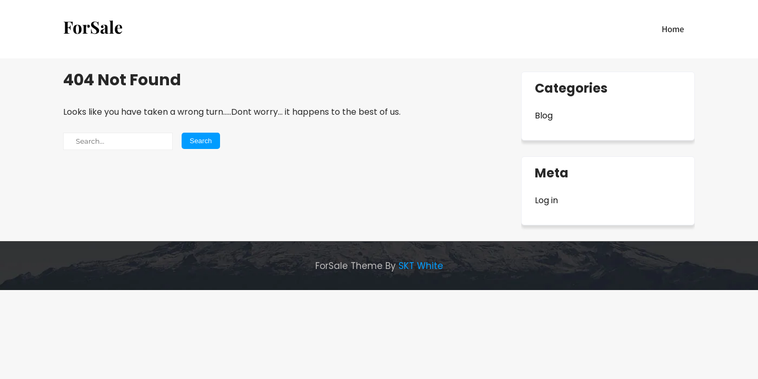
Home (673, 29)
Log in (546, 200)
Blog (544, 115)
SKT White (420, 266)
